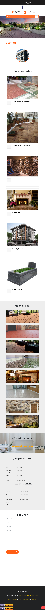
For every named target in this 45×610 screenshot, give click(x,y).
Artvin (22, 604)
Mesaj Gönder (12, 552)
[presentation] (16, 545)
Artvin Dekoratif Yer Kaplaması (21, 145)
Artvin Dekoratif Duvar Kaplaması (22, 179)
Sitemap (23, 601)
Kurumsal (14, 599)
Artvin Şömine (16, 212)
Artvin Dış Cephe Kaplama (20, 249)
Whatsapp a (18, 12)
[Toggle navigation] (36, 16)
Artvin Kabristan (17, 289)
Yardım (19, 599)
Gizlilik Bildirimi (26, 599)
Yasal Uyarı (33, 599)
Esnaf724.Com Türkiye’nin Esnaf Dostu (28, 595)
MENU (8, 17)
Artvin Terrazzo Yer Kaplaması (21, 101)
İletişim (9, 599)
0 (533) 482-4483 (31, 12)
